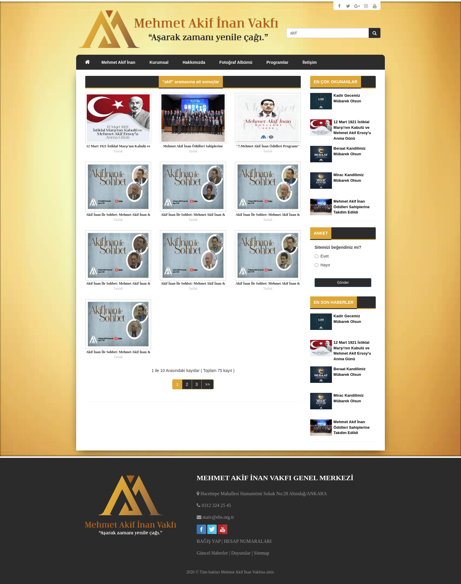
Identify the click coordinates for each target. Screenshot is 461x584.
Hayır (322, 265)
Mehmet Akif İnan (118, 62)
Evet (322, 256)
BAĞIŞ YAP (209, 541)
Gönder (343, 283)
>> (207, 384)
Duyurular (240, 552)
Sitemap (261, 552)
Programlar (277, 62)
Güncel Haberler (212, 552)
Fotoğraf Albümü (235, 62)
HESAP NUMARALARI (248, 541)
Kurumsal (158, 62)
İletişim (310, 62)
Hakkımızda (194, 62)
